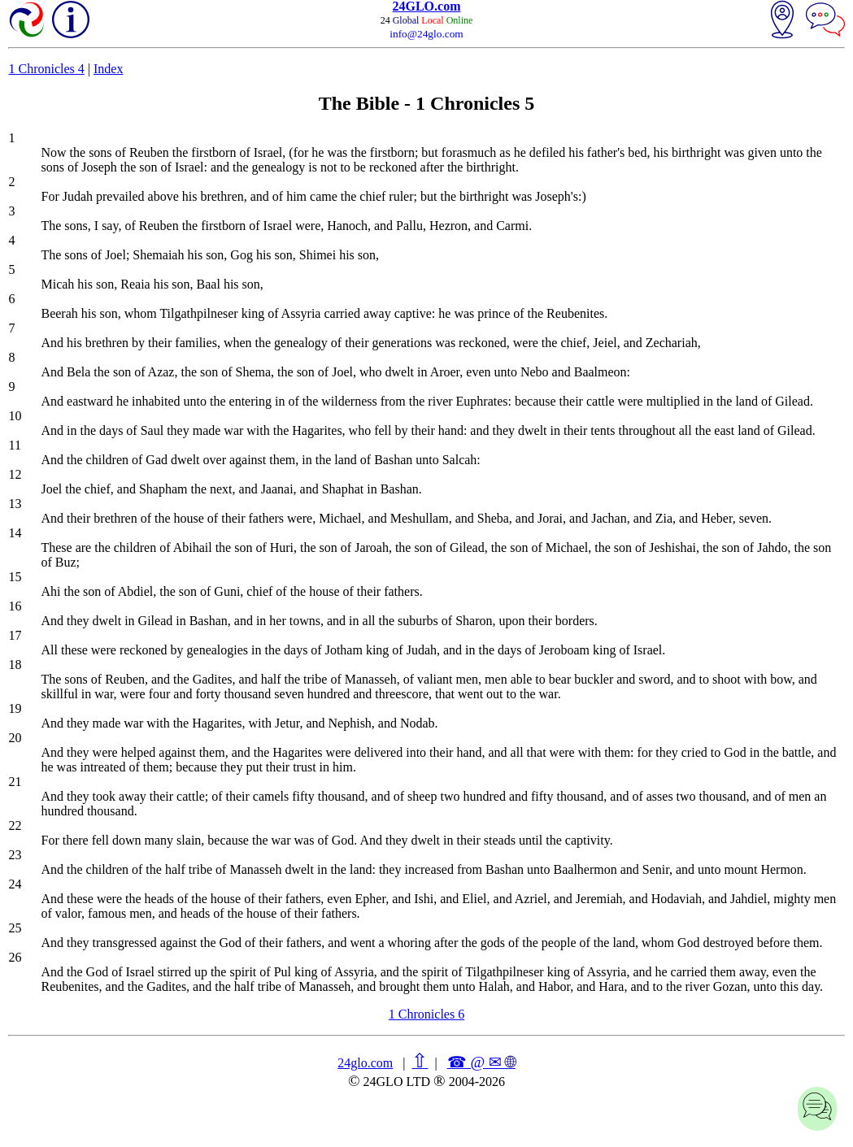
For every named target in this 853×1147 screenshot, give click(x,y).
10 (14, 416)
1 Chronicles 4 (46, 69)
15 (14, 577)
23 (14, 855)
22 (14, 825)
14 (14, 533)
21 (14, 782)
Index (108, 69)
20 (14, 738)
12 (14, 474)
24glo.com (365, 1063)
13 (14, 504)
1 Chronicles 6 (426, 1014)
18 (14, 664)
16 (14, 606)
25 (14, 928)
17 (14, 635)
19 (14, 708)
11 (14, 445)
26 (14, 957)
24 (14, 884)
